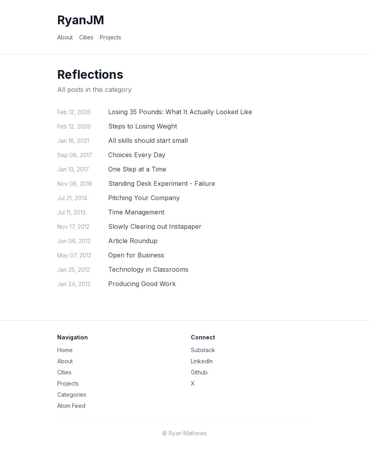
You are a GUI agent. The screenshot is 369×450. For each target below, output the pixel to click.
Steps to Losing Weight (142, 126)
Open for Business (136, 255)
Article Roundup (132, 241)
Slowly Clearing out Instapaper (155, 226)
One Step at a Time (137, 169)
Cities (86, 37)
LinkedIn (202, 361)
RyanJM (80, 20)
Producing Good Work (142, 284)
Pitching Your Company (144, 198)
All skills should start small (148, 140)
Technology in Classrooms (148, 269)
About (65, 37)
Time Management (136, 212)
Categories (71, 394)
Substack (203, 350)
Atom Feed (71, 405)
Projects (110, 37)
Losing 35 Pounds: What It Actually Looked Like (180, 112)
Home (65, 350)
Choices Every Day (136, 155)
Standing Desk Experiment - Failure (161, 183)
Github (199, 372)
